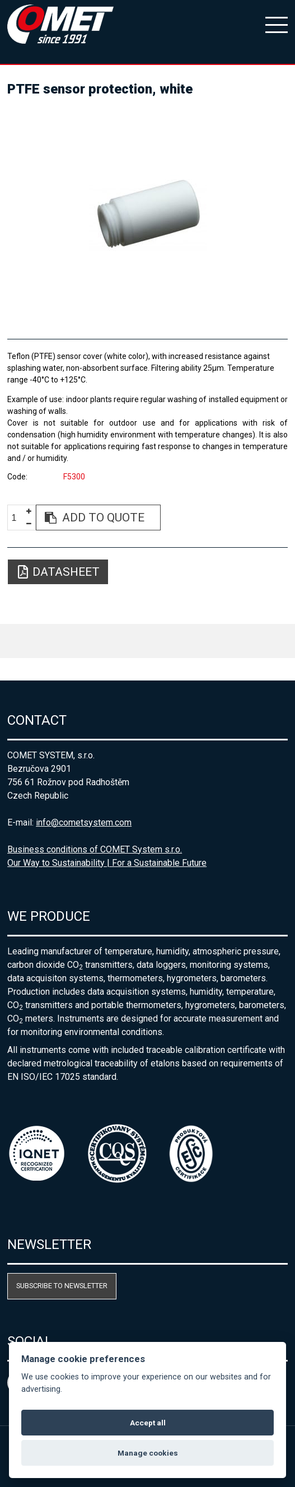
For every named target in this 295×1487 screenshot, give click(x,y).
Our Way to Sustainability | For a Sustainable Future (107, 862)
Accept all (148, 1422)
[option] (147, 213)
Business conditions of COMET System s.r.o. (94, 849)
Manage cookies (148, 1452)
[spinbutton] (18, 518)
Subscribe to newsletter (61, 1285)
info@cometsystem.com (84, 822)
